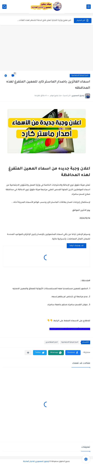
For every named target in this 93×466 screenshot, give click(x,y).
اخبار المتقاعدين (52, 342)
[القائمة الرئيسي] (88, 6)
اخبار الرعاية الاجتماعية (80, 75)
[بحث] (4, 6)
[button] (73, 352)
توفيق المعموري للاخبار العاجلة (36, 462)
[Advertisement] (46, 48)
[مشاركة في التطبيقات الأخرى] (28, 352)
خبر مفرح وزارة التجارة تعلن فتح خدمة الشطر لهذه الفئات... (44, 20)
